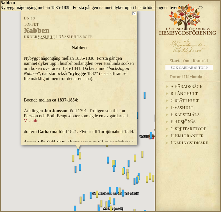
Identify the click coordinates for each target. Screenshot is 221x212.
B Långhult (184, 93)
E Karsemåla (185, 114)
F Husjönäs (182, 121)
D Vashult (181, 107)
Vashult (46, 36)
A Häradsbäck (186, 86)
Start (175, 61)
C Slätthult (184, 100)
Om (186, 61)
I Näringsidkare (189, 142)
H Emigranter (187, 135)
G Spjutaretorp (188, 128)
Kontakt (200, 61)
